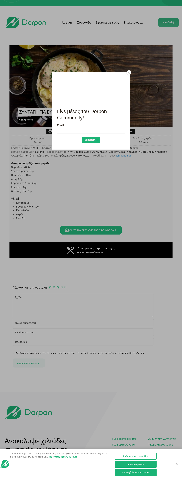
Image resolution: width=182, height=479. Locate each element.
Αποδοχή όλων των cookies (135, 472)
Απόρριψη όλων (135, 464)
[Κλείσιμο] (176, 463)
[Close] (129, 72)
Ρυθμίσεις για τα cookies (135, 456)
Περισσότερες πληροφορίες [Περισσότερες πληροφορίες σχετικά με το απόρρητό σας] (63, 456)
